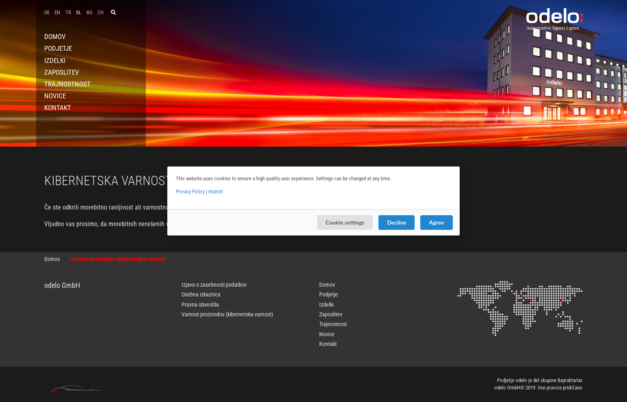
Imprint (215, 191)
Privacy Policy (190, 191)
